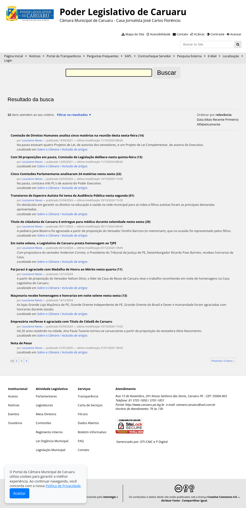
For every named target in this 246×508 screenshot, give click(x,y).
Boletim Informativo (92, 432)
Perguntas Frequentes (102, 56)
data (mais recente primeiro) (218, 119)
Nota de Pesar (21, 343)
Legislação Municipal (50, 450)
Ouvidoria (15, 423)
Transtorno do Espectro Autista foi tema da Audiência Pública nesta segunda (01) (72, 195)
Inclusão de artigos (74, 149)
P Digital (162, 441)
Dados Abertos (88, 423)
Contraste (217, 34)
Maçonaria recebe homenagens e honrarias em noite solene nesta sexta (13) (69, 295)
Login (8, 60)
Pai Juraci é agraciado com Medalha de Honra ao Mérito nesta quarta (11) (66, 269)
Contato (182, 34)
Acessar (235, 34)
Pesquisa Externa (189, 56)
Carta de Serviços (90, 405)
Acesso (13, 396)
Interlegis (109, 497)
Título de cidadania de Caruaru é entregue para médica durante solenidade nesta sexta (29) (80, 222)
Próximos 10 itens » (223, 361)
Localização (231, 56)
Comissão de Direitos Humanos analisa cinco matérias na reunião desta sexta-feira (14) (77, 135)
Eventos (13, 414)
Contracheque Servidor (154, 56)
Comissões (43, 423)
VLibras (199, 34)
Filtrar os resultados (72, 115)
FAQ (81, 441)
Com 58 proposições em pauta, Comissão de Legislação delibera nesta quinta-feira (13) (76, 157)
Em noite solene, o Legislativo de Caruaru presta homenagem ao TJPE (63, 243)
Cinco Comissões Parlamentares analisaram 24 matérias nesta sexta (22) (66, 174)
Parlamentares (46, 396)
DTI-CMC (146, 441)
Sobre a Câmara (48, 149)
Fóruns (83, 414)
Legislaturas (44, 405)
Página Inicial (13, 56)
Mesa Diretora (46, 414)
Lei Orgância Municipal (52, 441)
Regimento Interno (49, 432)
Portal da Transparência (64, 56)
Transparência (88, 396)
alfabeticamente (208, 124)
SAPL (128, 56)
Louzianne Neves (32, 140)
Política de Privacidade (62, 485)
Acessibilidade (160, 34)
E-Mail (212, 56)
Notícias (35, 56)
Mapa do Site (134, 34)
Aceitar (19, 493)
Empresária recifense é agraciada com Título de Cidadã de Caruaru (61, 321)
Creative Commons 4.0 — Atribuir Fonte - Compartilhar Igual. (200, 498)
